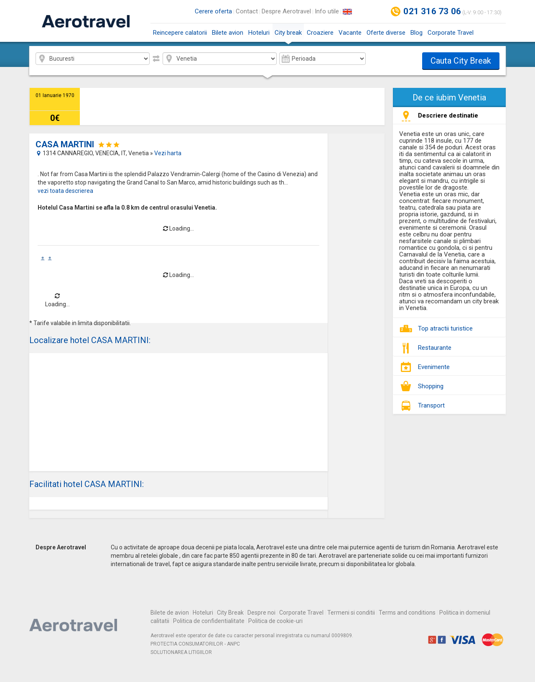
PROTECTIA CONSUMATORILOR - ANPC (195, 644)
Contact (247, 11)
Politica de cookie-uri (275, 621)
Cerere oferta (213, 11)
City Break (230, 612)
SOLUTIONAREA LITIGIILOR (181, 652)
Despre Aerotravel (286, 11)
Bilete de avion (169, 612)
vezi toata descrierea (65, 190)
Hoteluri (259, 32)
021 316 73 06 (432, 11)
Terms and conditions (407, 612)
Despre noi (261, 612)
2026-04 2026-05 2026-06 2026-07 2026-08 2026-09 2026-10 (322, 58)
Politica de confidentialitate (209, 621)
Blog (416, 32)
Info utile (327, 11)
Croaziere (320, 32)
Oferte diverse (386, 32)
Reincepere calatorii (180, 32)
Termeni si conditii (351, 612)
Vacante (350, 32)
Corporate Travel (451, 32)
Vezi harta (167, 153)
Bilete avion (227, 32)
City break (288, 35)
